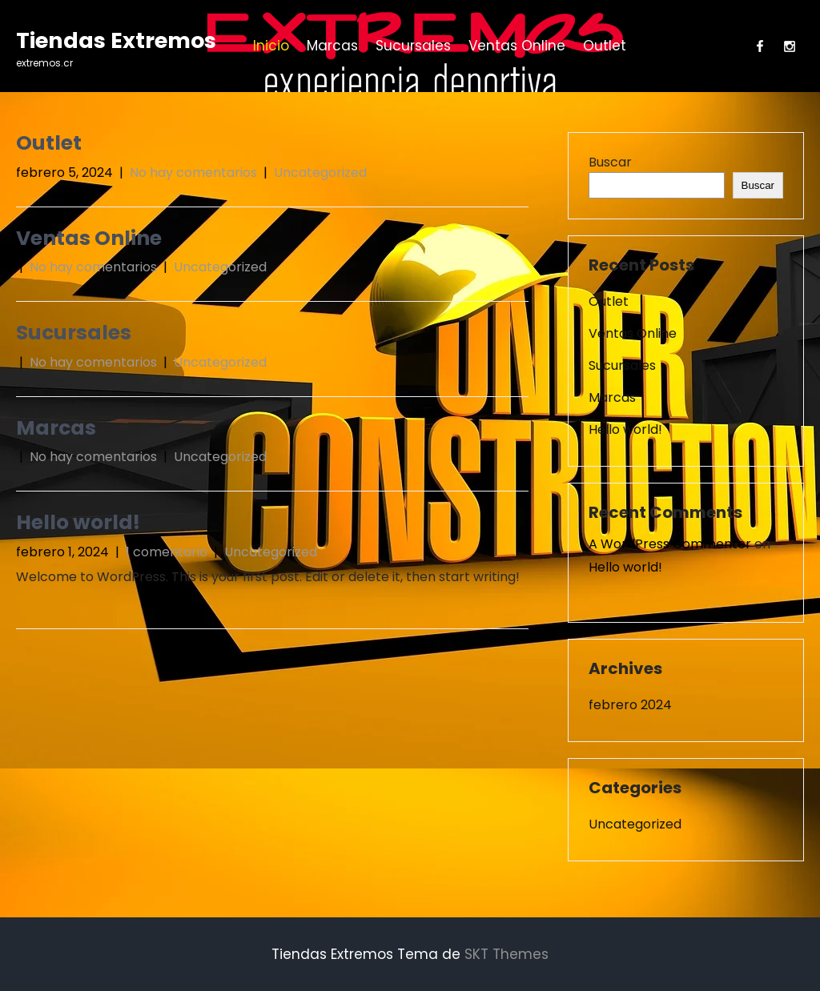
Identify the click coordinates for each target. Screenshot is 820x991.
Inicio (271, 45)
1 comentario (166, 552)
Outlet (604, 45)
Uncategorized (320, 172)
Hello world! (78, 522)
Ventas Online (516, 45)
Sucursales (413, 45)
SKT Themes (506, 954)
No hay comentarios (193, 172)
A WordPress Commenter (670, 544)
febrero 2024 (630, 705)
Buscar (610, 162)
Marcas (332, 45)
